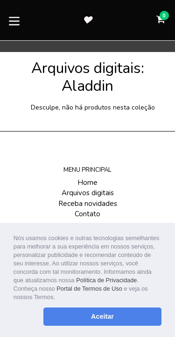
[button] (58, 298)
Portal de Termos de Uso (89, 288)
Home (87, 182)
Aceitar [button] (102, 316)
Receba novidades (87, 203)
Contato (87, 214)
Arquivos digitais (88, 193)
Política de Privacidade (106, 280)
